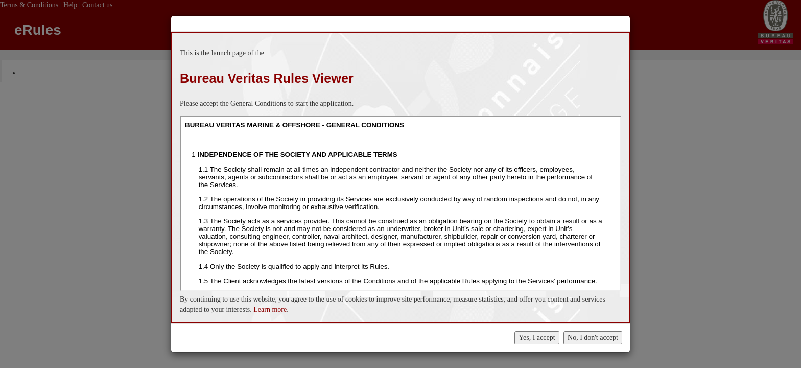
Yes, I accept (537, 337)
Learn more (270, 309)
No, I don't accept (593, 337)
